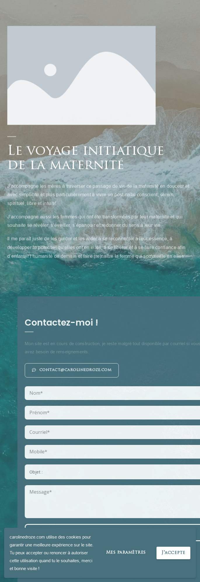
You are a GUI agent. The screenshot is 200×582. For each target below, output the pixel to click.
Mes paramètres (126, 552)
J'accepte (173, 553)
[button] (118, 370)
